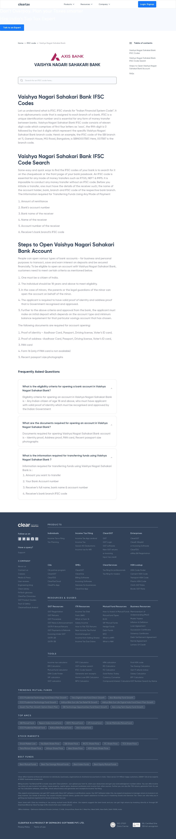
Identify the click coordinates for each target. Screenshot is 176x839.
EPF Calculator (136, 677)
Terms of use (40, 827)
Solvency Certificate (139, 633)
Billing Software (82, 577)
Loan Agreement (138, 626)
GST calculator (54, 681)
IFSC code (31, 43)
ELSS (105, 619)
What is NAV (108, 641)
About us (22, 566)
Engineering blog (25, 585)
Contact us (23, 570)
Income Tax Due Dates (85, 641)
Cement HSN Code (139, 574)
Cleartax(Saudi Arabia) (28, 607)
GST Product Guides (27, 600)
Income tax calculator (57, 662)
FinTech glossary (25, 592)
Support (21, 552)
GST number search (84, 666)
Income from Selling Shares (87, 638)
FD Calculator (109, 670)
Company (105, 4)
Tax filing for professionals (114, 570)
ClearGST (134, 538)
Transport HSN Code (139, 577)
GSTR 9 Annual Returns (58, 626)
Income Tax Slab (82, 612)
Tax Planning (53, 542)
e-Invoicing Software (139, 546)
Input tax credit (110, 557)
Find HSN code (136, 662)
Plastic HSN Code (138, 581)
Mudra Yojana (136, 618)
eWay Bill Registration (140, 553)
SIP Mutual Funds (110, 623)
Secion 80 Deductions (85, 546)
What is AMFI (108, 638)
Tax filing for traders (111, 574)
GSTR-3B (52, 641)
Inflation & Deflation (139, 622)
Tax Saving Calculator (140, 666)
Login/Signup (147, 4)
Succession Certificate (140, 630)
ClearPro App (54, 585)
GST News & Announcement (60, 623)
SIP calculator (54, 677)
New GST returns (110, 549)
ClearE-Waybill (136, 542)
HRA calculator (109, 662)
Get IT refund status (139, 670)
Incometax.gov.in (82, 634)
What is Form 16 (82, 619)
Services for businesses (85, 585)
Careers (21, 574)
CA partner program (57, 570)
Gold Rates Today (111, 674)
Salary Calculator (138, 674)
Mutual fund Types (111, 615)
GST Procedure (54, 619)
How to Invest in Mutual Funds (116, 612)
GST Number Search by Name (143, 681)
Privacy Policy (24, 827)
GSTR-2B (52, 638)
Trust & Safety (24, 604)
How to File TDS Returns (86, 626)
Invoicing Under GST (56, 634)
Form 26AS (80, 615)
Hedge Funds (109, 626)
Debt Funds (108, 630)
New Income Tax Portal (85, 630)
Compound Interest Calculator (116, 681)
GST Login (107, 542)
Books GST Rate (137, 589)
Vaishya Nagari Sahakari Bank (52, 43)
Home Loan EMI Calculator (87, 677)
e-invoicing (108, 553)
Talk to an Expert (12, 27)
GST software (109, 546)
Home (20, 43)
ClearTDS (134, 549)
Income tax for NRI (83, 549)
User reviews (23, 581)
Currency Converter (111, 677)
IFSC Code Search (83, 670)
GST (105, 538)
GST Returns (53, 615)
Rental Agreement (138, 641)
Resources (87, 4)
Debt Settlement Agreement (143, 637)
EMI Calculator (54, 666)
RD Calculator (109, 666)
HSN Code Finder (138, 570)
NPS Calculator (82, 681)
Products (69, 4)
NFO (105, 634)
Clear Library (23, 589)
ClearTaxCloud (54, 581)
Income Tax (80, 542)
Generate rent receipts (85, 674)
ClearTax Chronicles (27, 596)
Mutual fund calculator (58, 670)
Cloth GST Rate (137, 585)
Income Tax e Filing (56, 538)
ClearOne (79, 574)
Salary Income (81, 623)
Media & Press (24, 577)
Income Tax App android (86, 538)
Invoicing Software (83, 581)
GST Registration (55, 612)
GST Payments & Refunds (59, 630)
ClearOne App (81, 589)
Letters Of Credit (138, 645)
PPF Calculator (82, 662)
